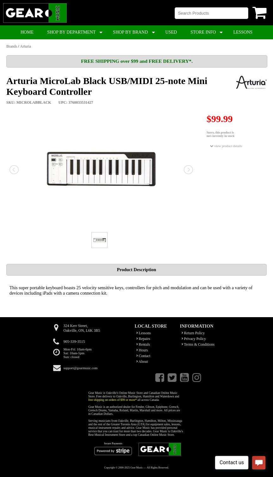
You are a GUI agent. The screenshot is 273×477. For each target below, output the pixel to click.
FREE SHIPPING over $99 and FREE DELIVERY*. (137, 61)
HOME (27, 32)
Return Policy (193, 333)
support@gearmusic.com (81, 368)
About (142, 361)
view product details (226, 146)
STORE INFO (203, 32)
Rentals (143, 344)
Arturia (25, 46)
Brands (11, 46)
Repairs (143, 339)
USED (171, 32)
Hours (142, 350)
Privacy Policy (194, 339)
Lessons (143, 333)
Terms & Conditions (198, 344)
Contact (143, 356)
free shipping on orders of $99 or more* (112, 400)
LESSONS (242, 32)
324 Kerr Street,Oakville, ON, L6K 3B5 (82, 328)
